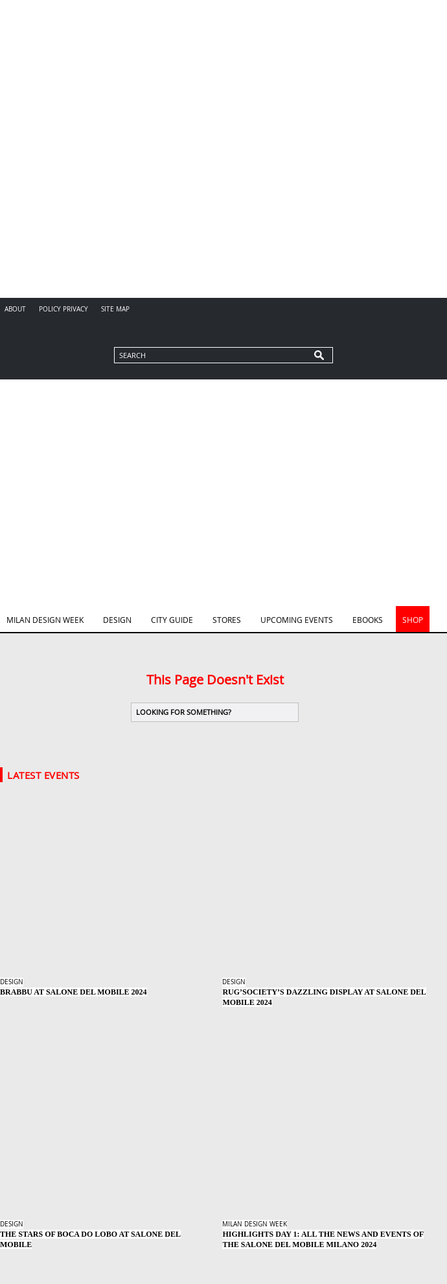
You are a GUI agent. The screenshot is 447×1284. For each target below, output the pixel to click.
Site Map (115, 309)
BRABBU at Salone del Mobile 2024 (73, 992)
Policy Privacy (63, 309)
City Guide (172, 619)
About (15, 309)
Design (117, 619)
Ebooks (367, 619)
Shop (412, 619)
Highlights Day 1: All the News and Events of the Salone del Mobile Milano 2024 (323, 1239)
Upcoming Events (296, 619)
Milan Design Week (45, 619)
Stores (226, 619)
